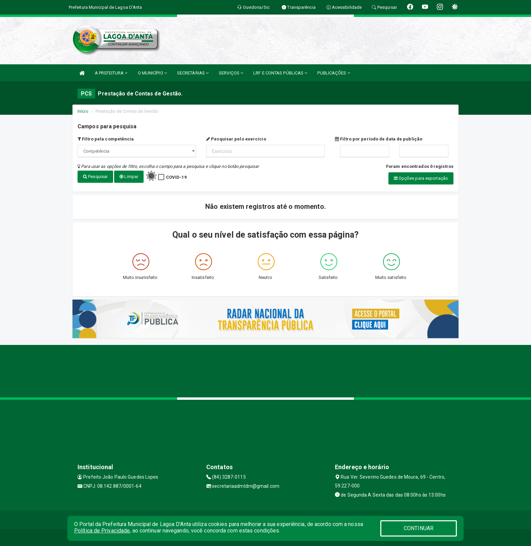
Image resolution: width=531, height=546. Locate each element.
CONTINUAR (418, 528)
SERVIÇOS (231, 72)
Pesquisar (95, 176)
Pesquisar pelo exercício (236, 138)
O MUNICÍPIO (152, 72)
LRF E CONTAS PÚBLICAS (280, 72)
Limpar (129, 176)
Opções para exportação (421, 178)
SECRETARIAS (193, 72)
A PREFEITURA (111, 72)
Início (83, 111)
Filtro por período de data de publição (378, 138)
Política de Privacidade (102, 530)
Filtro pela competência (106, 138)
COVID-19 (176, 177)
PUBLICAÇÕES (333, 72)
